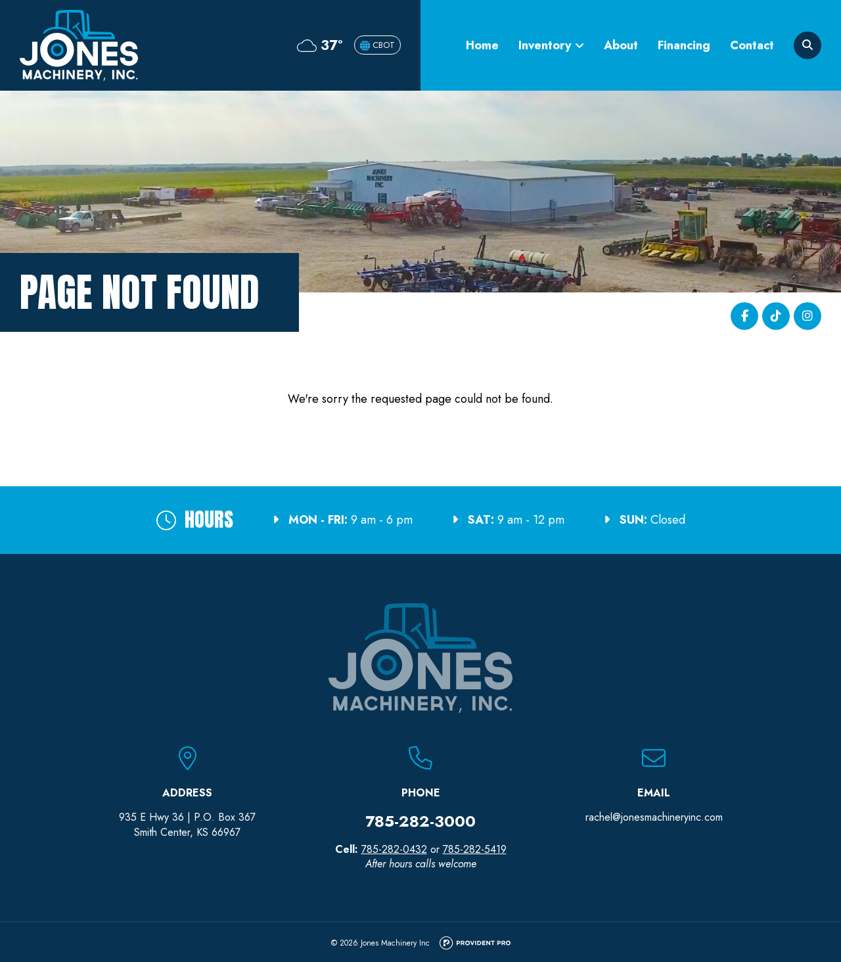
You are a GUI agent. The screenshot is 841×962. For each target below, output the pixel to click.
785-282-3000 (420, 821)
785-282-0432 (394, 849)
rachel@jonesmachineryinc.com (654, 817)
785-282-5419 (475, 849)
